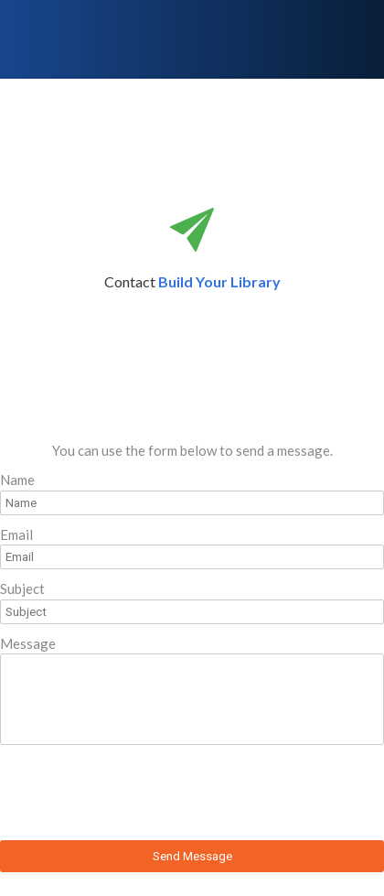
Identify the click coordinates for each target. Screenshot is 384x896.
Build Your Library (219, 281)
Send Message (192, 856)
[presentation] (139, 795)
